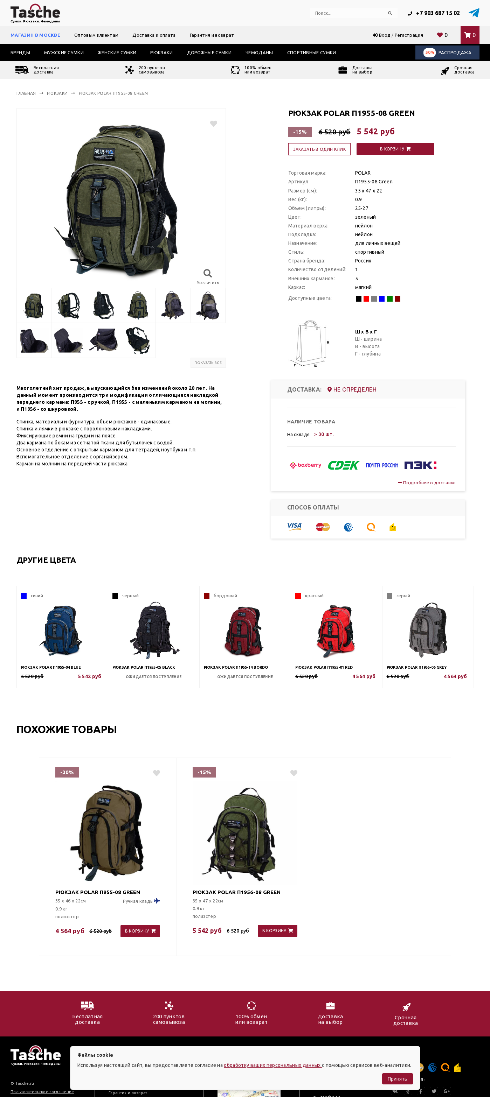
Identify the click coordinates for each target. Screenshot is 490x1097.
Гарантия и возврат (212, 35)
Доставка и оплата (153, 35)
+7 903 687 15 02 (434, 13)
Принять (397, 1079)
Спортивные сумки (311, 52)
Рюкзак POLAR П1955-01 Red (324, 667)
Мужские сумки (64, 52)
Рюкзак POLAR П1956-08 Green (237, 892)
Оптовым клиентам (96, 35)
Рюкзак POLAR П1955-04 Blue (51, 667)
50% (430, 52)
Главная (26, 93)
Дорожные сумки (209, 52)
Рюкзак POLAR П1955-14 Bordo (236, 667)
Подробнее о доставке (427, 482)
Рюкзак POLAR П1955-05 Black (143, 667)
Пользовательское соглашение (42, 1092)
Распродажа (447, 52)
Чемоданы (259, 52)
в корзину (395, 149)
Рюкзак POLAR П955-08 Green (97, 892)
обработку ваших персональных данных (273, 1065)
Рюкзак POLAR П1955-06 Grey (417, 667)
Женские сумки (117, 52)
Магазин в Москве (35, 35)
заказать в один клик (319, 149)
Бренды (20, 52)
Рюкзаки (161, 52)
